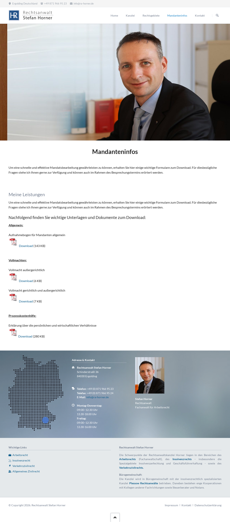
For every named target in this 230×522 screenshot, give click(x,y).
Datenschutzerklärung (208, 505)
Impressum (171, 505)
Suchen (217, 15)
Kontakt (186, 505)
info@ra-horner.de (97, 397)
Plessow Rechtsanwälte (143, 483)
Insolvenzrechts (182, 459)
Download (26, 246)
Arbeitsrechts (127, 459)
